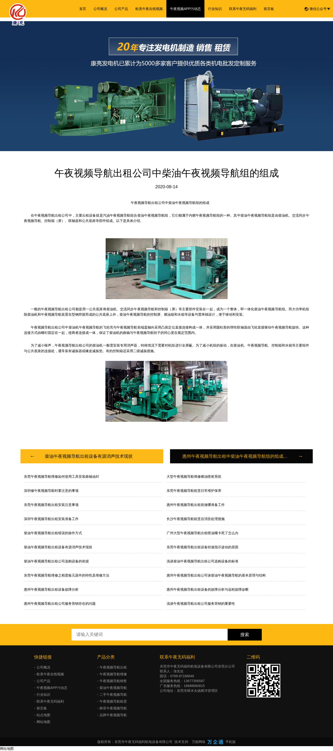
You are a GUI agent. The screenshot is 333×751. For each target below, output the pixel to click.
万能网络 (198, 742)
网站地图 (43, 722)
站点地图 (43, 715)
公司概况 (100, 9)
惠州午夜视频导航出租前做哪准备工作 (196, 505)
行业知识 (215, 9)
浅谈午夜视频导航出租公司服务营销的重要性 (201, 603)
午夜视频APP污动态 (185, 9)
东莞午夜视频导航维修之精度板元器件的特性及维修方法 (66, 575)
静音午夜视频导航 (113, 708)
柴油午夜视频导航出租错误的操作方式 (53, 533)
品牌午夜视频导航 (113, 715)
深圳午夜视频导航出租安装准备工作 (51, 519)
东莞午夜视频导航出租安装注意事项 (51, 505)
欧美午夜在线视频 (149, 9)
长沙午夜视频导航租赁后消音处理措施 (196, 519)
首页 (82, 9)
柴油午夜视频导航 (113, 688)
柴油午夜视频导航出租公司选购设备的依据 (56, 561)
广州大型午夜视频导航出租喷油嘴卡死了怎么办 (202, 533)
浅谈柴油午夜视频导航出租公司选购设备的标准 (202, 561)
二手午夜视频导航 (113, 694)
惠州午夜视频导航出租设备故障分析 (51, 589)
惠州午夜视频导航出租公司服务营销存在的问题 (60, 603)
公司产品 (121, 9)
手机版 (230, 742)
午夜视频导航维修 (113, 674)
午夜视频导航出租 (113, 667)
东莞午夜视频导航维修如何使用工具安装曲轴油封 (61, 476)
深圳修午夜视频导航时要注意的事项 (51, 491)
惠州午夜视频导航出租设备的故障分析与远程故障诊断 (208, 589)
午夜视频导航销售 (113, 681)
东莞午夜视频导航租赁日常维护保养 (194, 491)
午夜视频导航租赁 (113, 701)
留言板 (269, 9)
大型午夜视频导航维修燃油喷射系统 (194, 476)
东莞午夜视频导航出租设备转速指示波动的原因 (202, 547)
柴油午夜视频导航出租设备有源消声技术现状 (58, 547)
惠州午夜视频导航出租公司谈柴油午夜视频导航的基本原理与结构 (216, 575)
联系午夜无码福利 (242, 9)
